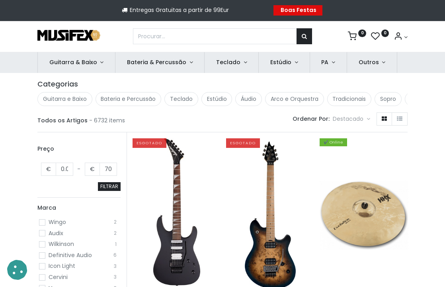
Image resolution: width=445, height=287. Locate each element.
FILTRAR (109, 186)
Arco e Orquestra (294, 99)
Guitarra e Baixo (65, 99)
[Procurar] (304, 36)
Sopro (388, 99)
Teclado (181, 99)
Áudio (248, 99)
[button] (351, 119)
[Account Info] (401, 37)
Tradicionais (349, 99)
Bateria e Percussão (128, 99)
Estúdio (217, 99)
